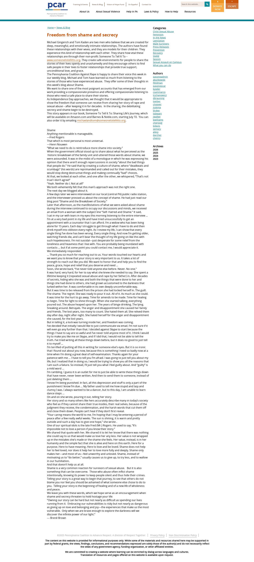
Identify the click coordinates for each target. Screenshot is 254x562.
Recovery (158, 52)
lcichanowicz (160, 95)
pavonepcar (159, 85)
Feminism (158, 34)
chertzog (157, 122)
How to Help (171, 11)
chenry (156, 138)
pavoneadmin (160, 76)
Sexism (157, 59)
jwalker (157, 116)
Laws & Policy (151, 11)
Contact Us (146, 4)
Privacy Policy (157, 535)
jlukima (157, 107)
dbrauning (158, 98)
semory (157, 128)
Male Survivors (161, 43)
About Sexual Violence (108, 11)
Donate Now (217, 5)
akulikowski (159, 79)
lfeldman (158, 82)
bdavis (156, 125)
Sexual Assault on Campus (167, 62)
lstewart (157, 113)
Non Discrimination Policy (183, 535)
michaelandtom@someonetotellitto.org (101, 120)
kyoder (156, 89)
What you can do (162, 65)
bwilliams (158, 119)
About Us (84, 11)
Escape (232, 4)
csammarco (159, 92)
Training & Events (80, 4)
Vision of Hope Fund (115, 4)
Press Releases (161, 46)
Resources (190, 11)
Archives (158, 146)
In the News (159, 37)
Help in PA (132, 11)
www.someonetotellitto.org (63, 60)
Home (50, 27)
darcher (157, 135)
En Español (133, 4)
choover (157, 104)
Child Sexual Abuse (163, 31)
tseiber (157, 101)
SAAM (156, 56)
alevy (155, 132)
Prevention (159, 49)
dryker (156, 110)
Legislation (159, 40)
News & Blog (97, 4)
